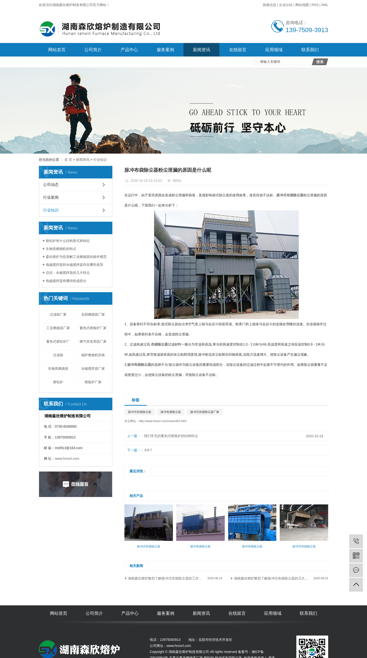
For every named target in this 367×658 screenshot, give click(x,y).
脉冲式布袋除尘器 (139, 412)
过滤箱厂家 (58, 314)
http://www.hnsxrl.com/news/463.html (162, 421)
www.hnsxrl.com (67, 458)
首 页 (68, 160)
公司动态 (51, 185)
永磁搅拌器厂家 (93, 368)
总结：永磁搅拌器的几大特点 (68, 273)
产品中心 (129, 49)
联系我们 (310, 49)
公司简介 (93, 49)
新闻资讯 (201, 49)
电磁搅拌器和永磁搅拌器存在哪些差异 (74, 265)
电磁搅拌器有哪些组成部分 (66, 281)
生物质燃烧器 (58, 368)
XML (324, 5)
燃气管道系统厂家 (93, 341)
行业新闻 (51, 197)
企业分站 (285, 5)
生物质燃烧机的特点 (61, 249)
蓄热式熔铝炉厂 (58, 341)
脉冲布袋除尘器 (171, 412)
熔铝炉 (58, 382)
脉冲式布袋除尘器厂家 (204, 412)
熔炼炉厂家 (93, 382)
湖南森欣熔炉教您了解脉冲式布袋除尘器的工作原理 (166, 578)
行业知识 (100, 160)
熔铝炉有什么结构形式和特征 (68, 241)
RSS (315, 5)
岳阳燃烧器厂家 (93, 314)
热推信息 (269, 5)
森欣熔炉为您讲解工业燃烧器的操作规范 (76, 257)
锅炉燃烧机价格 (93, 355)
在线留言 (237, 49)
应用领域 (274, 49)
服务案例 (165, 49)
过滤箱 (58, 355)
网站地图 (302, 5)
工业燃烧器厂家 (58, 328)
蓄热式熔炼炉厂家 (93, 328)
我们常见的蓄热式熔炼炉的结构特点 (171, 436)
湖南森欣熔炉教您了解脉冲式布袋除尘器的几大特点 (273, 578)
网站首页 (57, 49)
